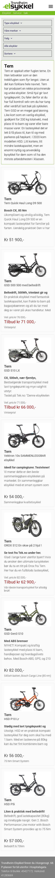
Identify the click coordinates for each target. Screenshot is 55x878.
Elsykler (6, 13)
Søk (25, 13)
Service (17, 13)
